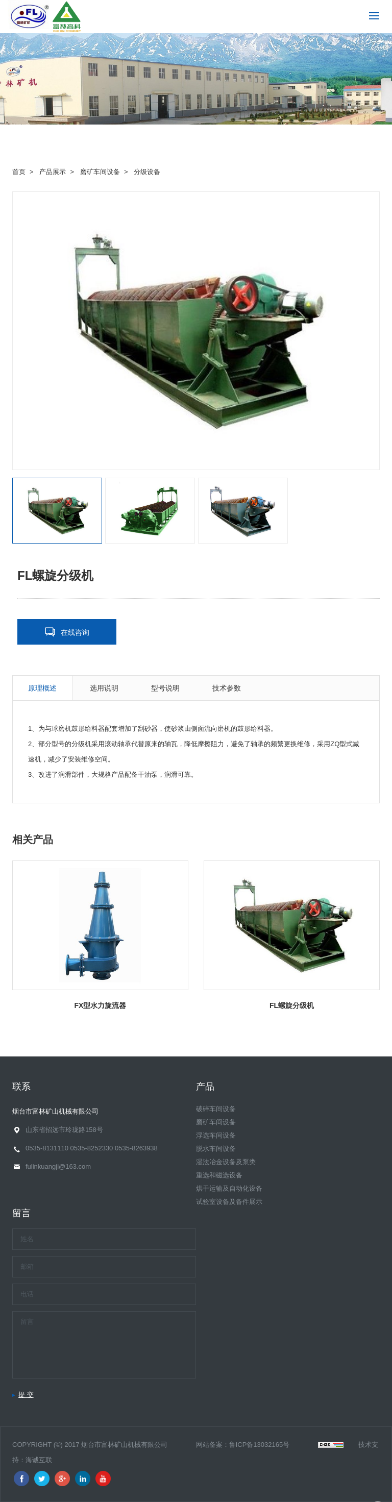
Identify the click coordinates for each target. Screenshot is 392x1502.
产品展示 (52, 172)
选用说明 (104, 688)
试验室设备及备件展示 (229, 1201)
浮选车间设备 (216, 1135)
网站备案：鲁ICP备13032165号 (243, 1444)
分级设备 (147, 172)
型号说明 (165, 688)
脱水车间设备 (216, 1148)
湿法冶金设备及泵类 (226, 1162)
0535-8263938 (136, 1148)
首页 (19, 172)
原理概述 (42, 688)
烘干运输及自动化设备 (229, 1188)
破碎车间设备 (216, 1109)
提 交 (26, 1394)
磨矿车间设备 (100, 172)
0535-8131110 (47, 1148)
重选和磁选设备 (219, 1175)
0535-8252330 (91, 1148)
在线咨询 (75, 632)
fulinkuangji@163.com (58, 1166)
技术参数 (226, 688)
